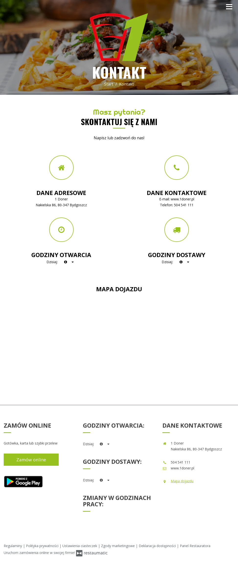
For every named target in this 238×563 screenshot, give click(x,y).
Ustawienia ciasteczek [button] (80, 545)
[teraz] (65, 262)
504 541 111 (183, 205)
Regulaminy (13, 545)
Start (108, 84)
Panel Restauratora (195, 545)
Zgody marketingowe (118, 545)
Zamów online (31, 460)
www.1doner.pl (182, 199)
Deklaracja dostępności (158, 545)
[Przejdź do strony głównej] (119, 37)
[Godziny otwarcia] (72, 262)
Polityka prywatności (42, 545)
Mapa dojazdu (182, 481)
